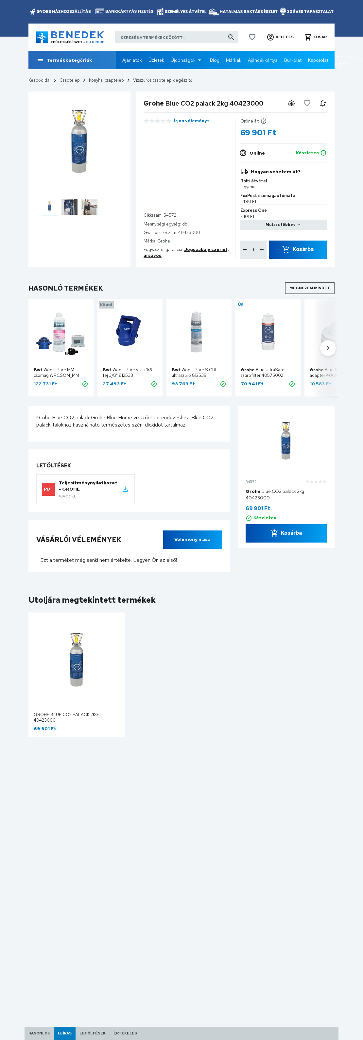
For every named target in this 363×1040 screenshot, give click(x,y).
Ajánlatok (132, 60)
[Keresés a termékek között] (176, 37)
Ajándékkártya (263, 60)
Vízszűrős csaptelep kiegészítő (163, 80)
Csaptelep (70, 80)
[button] (280, 37)
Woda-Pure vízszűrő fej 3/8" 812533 (127, 372)
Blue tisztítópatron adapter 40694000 (335, 372)
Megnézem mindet (309, 288)
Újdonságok (183, 60)
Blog (214, 60)
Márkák (233, 60)
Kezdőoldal (39, 80)
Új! (240, 304)
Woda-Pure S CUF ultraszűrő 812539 (195, 372)
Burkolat (293, 60)
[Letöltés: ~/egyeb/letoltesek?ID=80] (125, 489)
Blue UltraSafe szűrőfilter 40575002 (263, 372)
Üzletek (156, 60)
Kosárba (303, 249)
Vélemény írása (192, 539)
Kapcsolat (318, 60)
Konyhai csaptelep (106, 80)
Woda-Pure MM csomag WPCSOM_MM (56, 372)
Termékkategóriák (64, 60)
